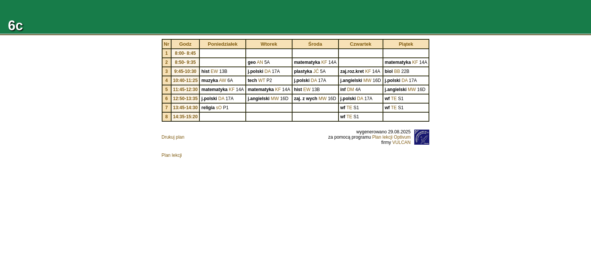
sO (219, 107)
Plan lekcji (172, 155)
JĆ (316, 71)
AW (222, 80)
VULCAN (401, 142)
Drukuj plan (173, 137)
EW (214, 71)
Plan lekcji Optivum (391, 137)
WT (261, 80)
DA (268, 71)
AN (260, 62)
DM (350, 89)
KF (324, 62)
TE (394, 98)
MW (367, 80)
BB (397, 71)
